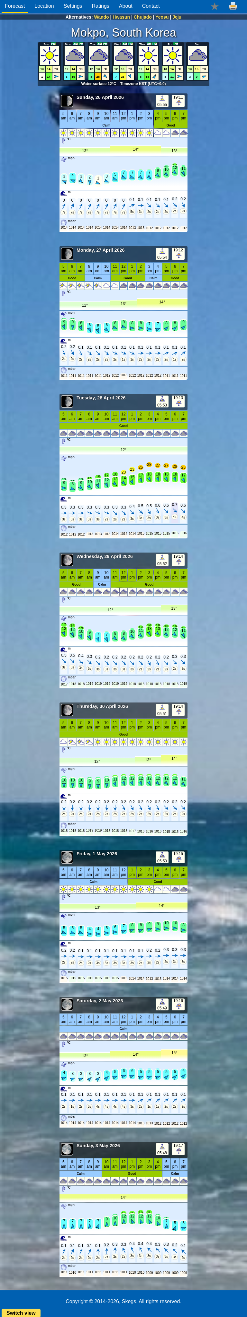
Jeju (176, 17)
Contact (151, 6)
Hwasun (121, 17)
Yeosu (162, 17)
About (126, 6)
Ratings (100, 6)
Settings (73, 6)
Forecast (15, 6)
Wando (101, 17)
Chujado (143, 17)
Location (44, 6)
